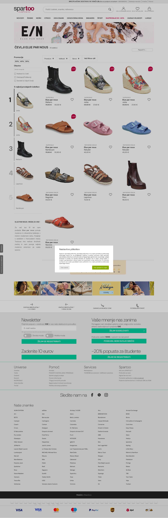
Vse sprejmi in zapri (100, 267)
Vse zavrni (64, 267)
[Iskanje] (109, 9)
